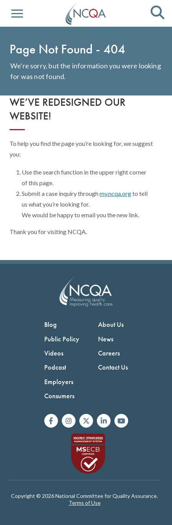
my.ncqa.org (115, 193)
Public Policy (61, 338)
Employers (58, 381)
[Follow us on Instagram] (69, 421)
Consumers (59, 395)
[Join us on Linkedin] (104, 421)
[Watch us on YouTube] (121, 421)
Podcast (55, 367)
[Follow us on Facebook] (51, 421)
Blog (50, 324)
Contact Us (113, 367)
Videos (53, 353)
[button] (17, 14)
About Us (111, 324)
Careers (109, 353)
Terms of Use (85, 502)
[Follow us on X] (86, 421)
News (105, 338)
